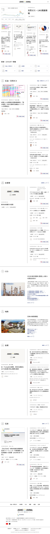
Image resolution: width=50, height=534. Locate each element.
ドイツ (46, 208)
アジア (38, 208)
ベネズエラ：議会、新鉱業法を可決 (39, 407)
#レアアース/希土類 (40, 380)
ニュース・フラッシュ (17, 42)
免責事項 (10, 528)
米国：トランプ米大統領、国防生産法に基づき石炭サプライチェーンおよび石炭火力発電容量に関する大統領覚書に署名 (39, 488)
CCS (26, 504)
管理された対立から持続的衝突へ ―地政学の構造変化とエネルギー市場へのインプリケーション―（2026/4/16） (39, 130)
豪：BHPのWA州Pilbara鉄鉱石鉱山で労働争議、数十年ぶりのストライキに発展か (39, 353)
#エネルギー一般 (33, 137)
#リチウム (32, 397)
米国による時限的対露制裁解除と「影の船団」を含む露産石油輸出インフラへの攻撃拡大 (5, 40)
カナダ (41, 387)
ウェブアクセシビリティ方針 (36, 528)
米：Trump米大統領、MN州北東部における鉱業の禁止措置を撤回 (18, 37)
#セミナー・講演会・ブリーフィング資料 (9, 459)
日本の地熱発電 (30, 330)
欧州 (44, 208)
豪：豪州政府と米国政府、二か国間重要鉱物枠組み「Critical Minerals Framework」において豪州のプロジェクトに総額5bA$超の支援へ (39, 371)
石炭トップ (44, 423)
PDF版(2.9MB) (44, 204)
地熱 (30, 504)
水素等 (3, 207)
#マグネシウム (32, 380)
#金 (30, 411)
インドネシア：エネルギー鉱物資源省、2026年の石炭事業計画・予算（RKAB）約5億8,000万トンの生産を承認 (39, 450)
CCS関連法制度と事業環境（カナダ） (35, 292)
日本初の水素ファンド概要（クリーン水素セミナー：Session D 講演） (39, 231)
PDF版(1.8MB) (7, 54)
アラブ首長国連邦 (47, 37)
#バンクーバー (16, 46)
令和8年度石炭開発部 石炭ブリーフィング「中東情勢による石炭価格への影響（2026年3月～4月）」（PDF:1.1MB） (39, 469)
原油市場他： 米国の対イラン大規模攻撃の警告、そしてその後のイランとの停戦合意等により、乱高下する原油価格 (39, 108)
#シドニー (35, 359)
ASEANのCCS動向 (31, 294)
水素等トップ (44, 183)
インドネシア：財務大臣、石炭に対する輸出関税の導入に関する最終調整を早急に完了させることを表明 (39, 431)
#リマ (36, 411)
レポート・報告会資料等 (11, 207)
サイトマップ (33, 530)
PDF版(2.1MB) (44, 242)
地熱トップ (29, 336)
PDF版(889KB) (44, 54)
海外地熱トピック (31, 332)
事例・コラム (30, 333)
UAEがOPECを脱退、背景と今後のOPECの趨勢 (44, 41)
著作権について (17, 528)
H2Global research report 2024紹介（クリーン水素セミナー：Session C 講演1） (39, 250)
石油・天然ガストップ (42, 80)
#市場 (40, 48)
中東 (46, 34)
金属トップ (44, 345)
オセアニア (39, 349)
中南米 (38, 404)
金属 (15, 41)
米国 (9, 35)
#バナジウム (45, 378)
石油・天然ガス (31, 16)
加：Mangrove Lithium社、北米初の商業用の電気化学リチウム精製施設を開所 (39, 391)
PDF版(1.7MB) (44, 262)
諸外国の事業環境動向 (32, 298)
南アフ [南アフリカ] (38, 190)
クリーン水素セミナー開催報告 (37, 210)
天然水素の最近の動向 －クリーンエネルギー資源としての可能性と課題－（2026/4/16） (39, 156)
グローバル (34, 34)
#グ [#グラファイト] (45, 380)
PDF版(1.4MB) (44, 121)
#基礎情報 (3, 48)
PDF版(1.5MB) (44, 148)
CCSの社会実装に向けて (32, 299)
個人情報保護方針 (25, 528)
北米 (9, 34)
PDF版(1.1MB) (32, 55)
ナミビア (44, 188)
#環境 (40, 215)
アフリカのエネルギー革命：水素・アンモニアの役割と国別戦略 (39, 193)
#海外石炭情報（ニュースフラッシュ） (37, 438)
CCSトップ (29, 302)
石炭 (27, 45)
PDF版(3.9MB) (44, 174)
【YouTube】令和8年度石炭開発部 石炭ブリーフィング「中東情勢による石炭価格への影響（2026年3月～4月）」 (31, 39)
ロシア (9, 32)
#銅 (14, 44)
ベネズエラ (43, 404)
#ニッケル (21, 44)
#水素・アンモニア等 (34, 162)
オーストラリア (45, 349)
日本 (41, 208)
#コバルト (17, 44)
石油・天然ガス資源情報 (5, 46)
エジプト (43, 187)
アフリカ (39, 187)
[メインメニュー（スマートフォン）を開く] (48, 1)
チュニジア (39, 188)
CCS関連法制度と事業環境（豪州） (35, 291)
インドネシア (43, 428)
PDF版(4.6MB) (44, 223)
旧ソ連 (9, 31)
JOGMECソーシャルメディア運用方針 (22, 530)
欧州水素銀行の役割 (7, 204)
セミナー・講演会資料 (30, 47)
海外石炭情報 (36, 436)
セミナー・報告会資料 (42, 134)
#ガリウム (32, 378)
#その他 (33, 411)
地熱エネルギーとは (31, 329)
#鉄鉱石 (31, 359)
